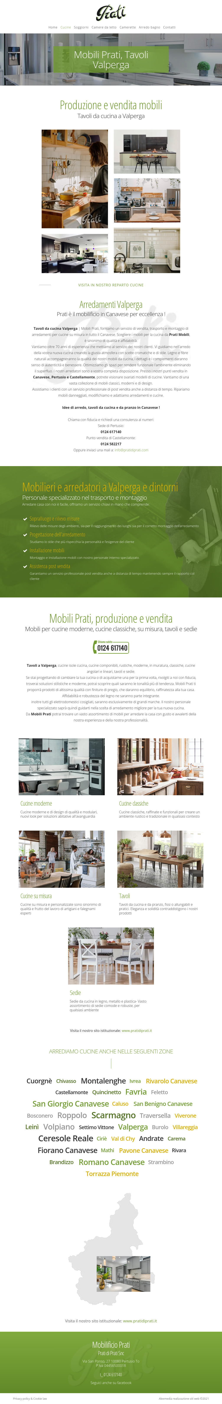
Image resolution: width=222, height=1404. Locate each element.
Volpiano (59, 1127)
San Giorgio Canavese (71, 1103)
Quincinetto (106, 1092)
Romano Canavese (112, 1162)
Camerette (128, 27)
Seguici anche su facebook (111, 1382)
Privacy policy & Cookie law (30, 1399)
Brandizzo (61, 1162)
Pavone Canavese (143, 1150)
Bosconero (40, 1115)
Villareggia (185, 1127)
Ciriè (102, 1138)
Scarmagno (113, 1115)
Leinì (32, 1126)
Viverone (185, 1115)
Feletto (159, 1092)
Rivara (179, 1150)
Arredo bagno (149, 27)
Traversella (155, 1115)
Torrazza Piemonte (112, 1173)
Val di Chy (123, 1138)
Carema (176, 1138)
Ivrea (135, 1080)
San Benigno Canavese (163, 1104)
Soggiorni (81, 27)
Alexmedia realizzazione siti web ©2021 (184, 1399)
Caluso (120, 1103)
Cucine (65, 27)
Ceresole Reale (65, 1138)
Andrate (151, 1138)
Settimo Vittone (96, 1127)
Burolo (160, 1127)
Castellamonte (71, 1092)
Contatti (169, 27)
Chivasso (66, 1080)
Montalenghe (103, 1081)
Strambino (161, 1162)
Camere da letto (104, 27)
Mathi (107, 1150)
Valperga (133, 1127)
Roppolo (72, 1115)
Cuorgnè (39, 1080)
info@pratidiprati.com (132, 450)
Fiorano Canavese (68, 1150)
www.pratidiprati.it (137, 1030)
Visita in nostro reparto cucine (111, 285)
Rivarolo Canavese (171, 1081)
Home (52, 27)
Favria (136, 1092)
